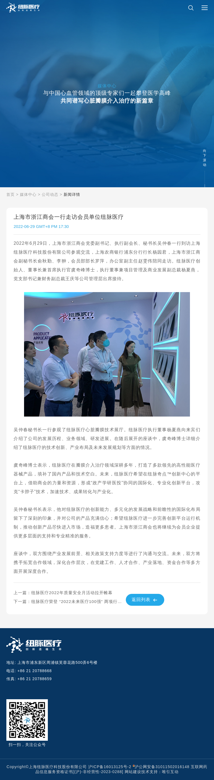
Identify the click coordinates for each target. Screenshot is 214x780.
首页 (10, 194)
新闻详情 (72, 194)
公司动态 (50, 194)
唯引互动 (170, 771)
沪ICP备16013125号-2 (109, 767)
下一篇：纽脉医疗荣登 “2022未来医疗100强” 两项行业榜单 (70, 601)
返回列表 (145, 600)
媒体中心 (28, 194)
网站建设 (133, 771)
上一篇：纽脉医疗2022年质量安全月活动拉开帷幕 (63, 592)
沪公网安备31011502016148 (162, 767)
